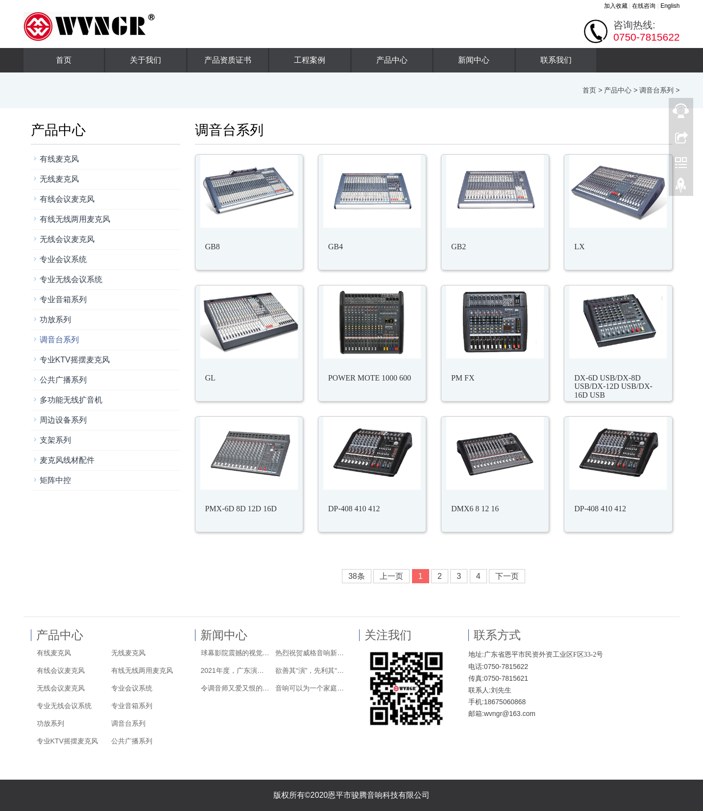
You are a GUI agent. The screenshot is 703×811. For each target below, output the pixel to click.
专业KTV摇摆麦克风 (75, 360)
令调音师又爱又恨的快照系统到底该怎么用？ (235, 688)
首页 (64, 60)
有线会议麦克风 (67, 199)
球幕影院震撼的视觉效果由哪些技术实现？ (235, 653)
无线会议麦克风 (67, 239)
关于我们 (145, 60)
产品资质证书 (227, 60)
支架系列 (55, 440)
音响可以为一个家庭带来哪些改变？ (309, 688)
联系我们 (556, 60)
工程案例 (309, 60)
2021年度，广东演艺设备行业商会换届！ (235, 670)
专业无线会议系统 (71, 279)
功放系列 (55, 319)
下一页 (507, 576)
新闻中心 (473, 60)
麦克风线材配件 (67, 460)
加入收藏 (616, 5)
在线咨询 (643, 5)
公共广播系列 (63, 380)
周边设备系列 (63, 420)
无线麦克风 (59, 179)
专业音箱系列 (63, 299)
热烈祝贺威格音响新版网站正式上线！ (309, 653)
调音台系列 (656, 90)
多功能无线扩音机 (71, 400)
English (669, 5)
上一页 (391, 576)
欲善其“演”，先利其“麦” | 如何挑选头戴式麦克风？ (309, 670)
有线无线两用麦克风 (75, 219)
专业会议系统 (63, 259)
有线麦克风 (59, 159)
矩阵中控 (55, 480)
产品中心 (392, 60)
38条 (356, 576)
